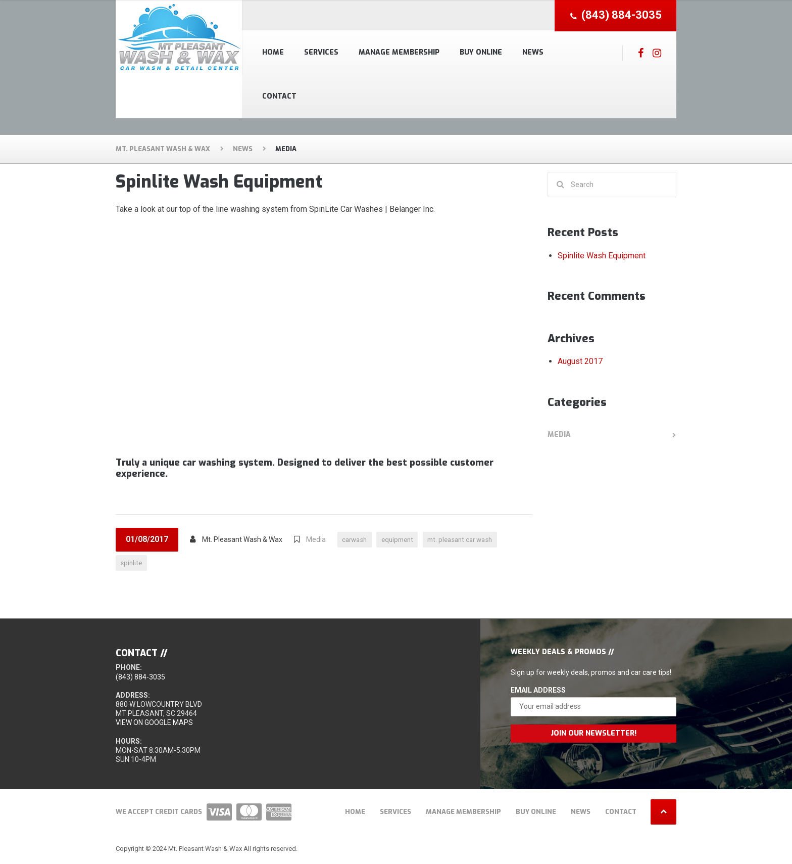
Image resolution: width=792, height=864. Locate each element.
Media (316, 539)
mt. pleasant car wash (470, 539)
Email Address (538, 691)
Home (273, 52)
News (532, 52)
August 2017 (580, 361)
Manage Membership (399, 52)
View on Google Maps (154, 724)
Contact (279, 96)
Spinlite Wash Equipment (219, 181)
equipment (402, 539)
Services (321, 52)
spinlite (132, 564)
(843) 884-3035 (140, 678)
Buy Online (481, 52)
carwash (356, 539)
